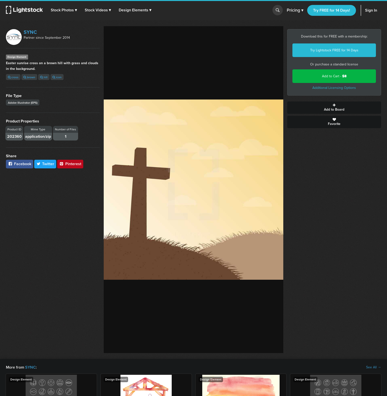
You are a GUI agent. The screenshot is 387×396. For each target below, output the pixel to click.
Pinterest (70, 164)
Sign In (371, 10)
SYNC (30, 32)
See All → (373, 367)
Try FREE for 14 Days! (331, 10)
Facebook (19, 164)
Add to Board (334, 107)
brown (29, 77)
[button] (64, 10)
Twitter (45, 164)
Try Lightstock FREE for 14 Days (334, 50)
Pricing (295, 10)
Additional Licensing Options (334, 87)
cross (13, 77)
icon (57, 77)
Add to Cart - (334, 76)
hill (44, 77)
